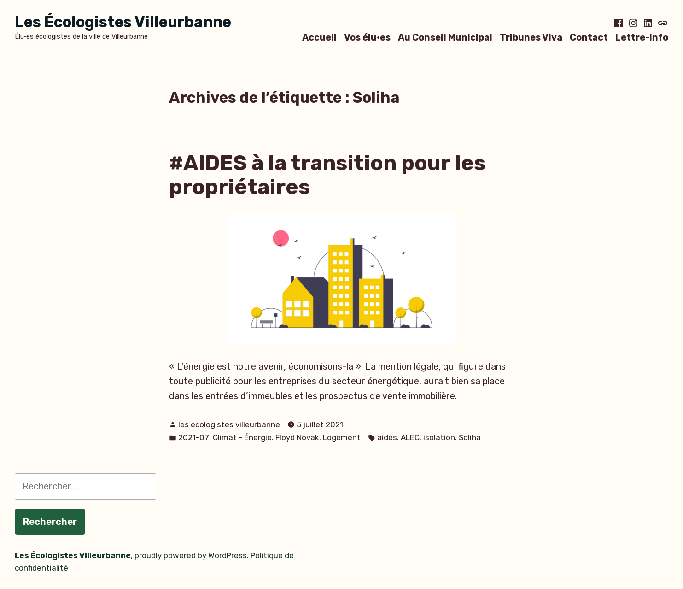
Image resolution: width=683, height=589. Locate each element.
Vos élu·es (367, 37)
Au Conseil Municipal (445, 37)
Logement (342, 437)
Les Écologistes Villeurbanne (123, 22)
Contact (589, 37)
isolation (439, 437)
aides (387, 437)
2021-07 (193, 437)
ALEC (410, 437)
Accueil (319, 37)
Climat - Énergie (242, 437)
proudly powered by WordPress (190, 555)
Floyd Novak (297, 437)
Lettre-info (641, 37)
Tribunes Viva (531, 37)
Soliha (470, 437)
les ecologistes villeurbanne (229, 424)
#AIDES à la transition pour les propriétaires (327, 175)
